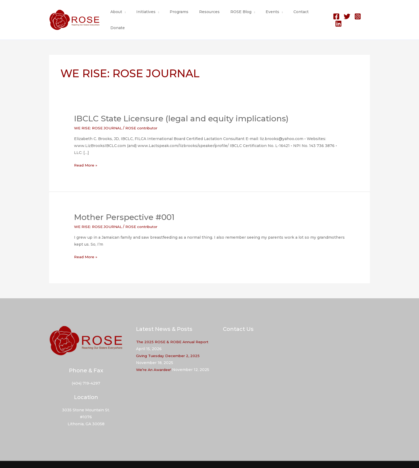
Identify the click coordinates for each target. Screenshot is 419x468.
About (127, 14)
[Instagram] (355, 14)
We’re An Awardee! (154, 358)
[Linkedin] (366, 14)
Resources (210, 14)
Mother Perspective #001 (124, 206)
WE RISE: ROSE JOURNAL (99, 117)
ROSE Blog (238, 14)
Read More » (86, 154)
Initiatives (153, 14)
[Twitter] (345, 14)
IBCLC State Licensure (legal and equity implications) (181, 108)
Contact (292, 14)
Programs (183, 14)
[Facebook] (334, 14)
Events (267, 14)
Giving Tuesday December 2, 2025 (169, 344)
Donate (315, 14)
